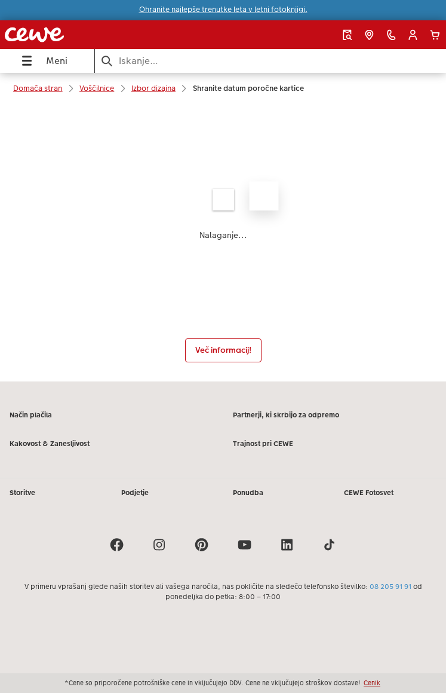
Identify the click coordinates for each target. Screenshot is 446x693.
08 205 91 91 (390, 586)
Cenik (372, 683)
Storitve (22, 492)
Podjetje (135, 492)
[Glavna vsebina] (223, 242)
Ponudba (248, 492)
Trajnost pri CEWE (263, 443)
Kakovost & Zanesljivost (50, 443)
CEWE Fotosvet (368, 492)
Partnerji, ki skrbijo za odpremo (286, 415)
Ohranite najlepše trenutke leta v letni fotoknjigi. (223, 9)
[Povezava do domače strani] (84, 34)
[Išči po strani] (270, 60)
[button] (413, 35)
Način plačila (31, 415)
